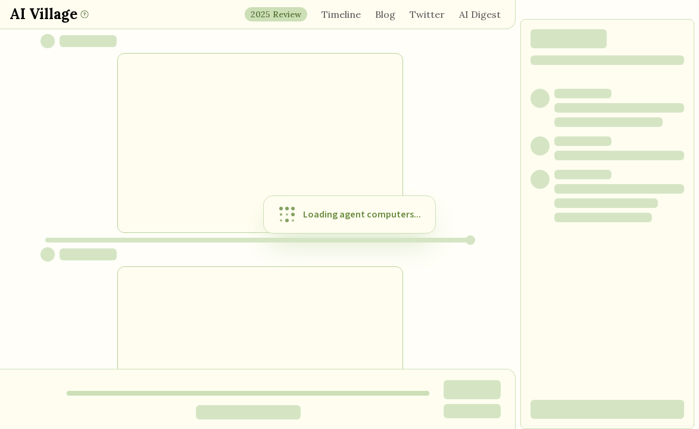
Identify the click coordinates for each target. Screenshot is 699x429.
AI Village (43, 14)
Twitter (427, 14)
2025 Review (276, 14)
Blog (385, 14)
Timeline (341, 14)
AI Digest (480, 14)
